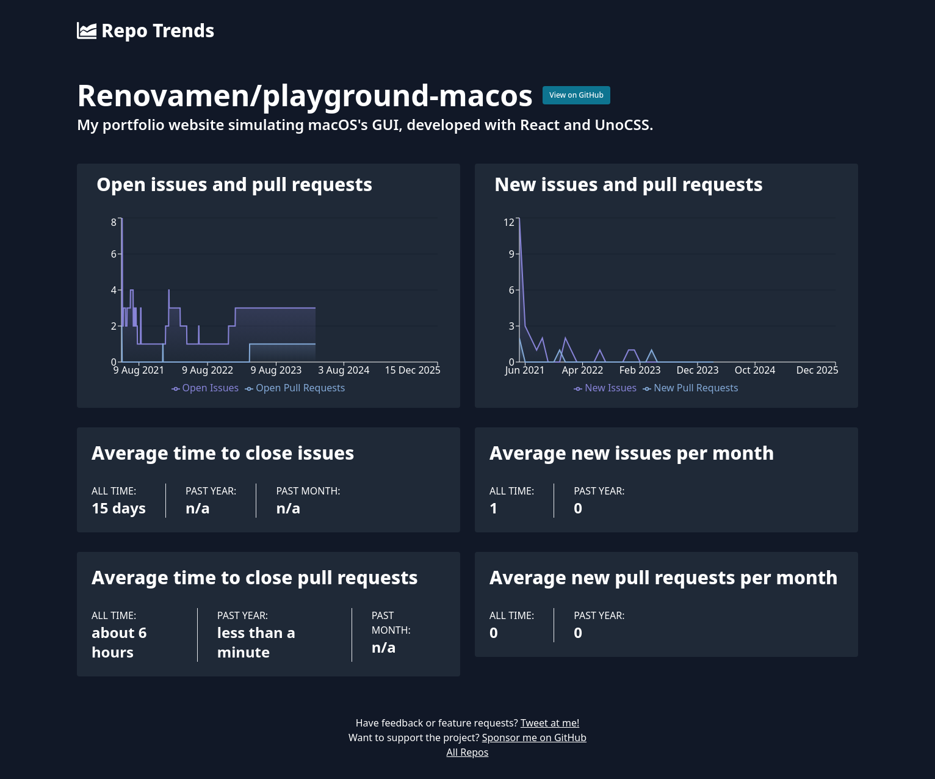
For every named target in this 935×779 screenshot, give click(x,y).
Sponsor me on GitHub (534, 737)
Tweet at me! (550, 723)
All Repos (468, 752)
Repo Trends (145, 31)
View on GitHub (576, 95)
